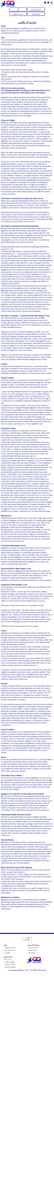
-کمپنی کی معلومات (10, 947)
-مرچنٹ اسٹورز (32, 950)
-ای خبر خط (7, 959)
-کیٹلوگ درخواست (9, 962)
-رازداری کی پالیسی (10, 964)
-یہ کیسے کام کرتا (33, 947)
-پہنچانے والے (31, 952)
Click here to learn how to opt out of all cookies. (20, 626)
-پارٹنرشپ (7, 952)
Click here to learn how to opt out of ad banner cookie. (22, 605)
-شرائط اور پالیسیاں (10, 967)
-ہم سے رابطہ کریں (9, 950)
